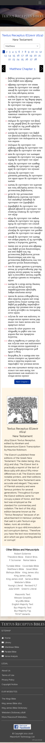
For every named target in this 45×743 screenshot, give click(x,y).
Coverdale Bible (30, 566)
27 (31, 59)
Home (6, 638)
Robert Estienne (22, 553)
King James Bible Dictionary (14, 708)
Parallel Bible (9, 652)
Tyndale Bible (13, 566)
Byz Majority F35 (22, 611)
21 (39, 55)
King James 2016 (14, 579)
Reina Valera (29, 560)
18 (26, 55)
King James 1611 (30, 572)
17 (22, 55)
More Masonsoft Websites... (14, 717)
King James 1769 (22, 575)
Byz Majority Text (22, 607)
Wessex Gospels (22, 597)
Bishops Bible (13, 572)
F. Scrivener (15, 560)
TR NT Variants (22, 614)
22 (9, 59)
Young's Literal (15, 585)
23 (13, 59)
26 (27, 59)
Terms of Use (8, 675)
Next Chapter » (22, 382)
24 (18, 59)
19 (31, 55)
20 (35, 55)
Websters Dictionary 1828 (13, 712)
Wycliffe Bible (22, 601)
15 (14, 55)
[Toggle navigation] (40, 2)
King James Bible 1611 (12, 703)
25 (22, 59)
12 (40, 51)
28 (35, 59)
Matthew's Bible (15, 569)
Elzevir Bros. (31, 557)
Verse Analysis (10, 656)
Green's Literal (28, 589)
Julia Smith (14, 589)
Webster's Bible (22, 582)
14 (10, 55)
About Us (6, 670)
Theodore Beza (15, 557)
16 (18, 55)
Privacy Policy (8, 680)
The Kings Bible (9, 699)
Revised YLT (31, 585)
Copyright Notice (10, 684)
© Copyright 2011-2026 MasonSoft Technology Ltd (22, 735)
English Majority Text (22, 604)
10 (32, 51)
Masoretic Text (22, 594)
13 (5, 55)
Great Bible (32, 569)
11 (36, 51)
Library (6, 642)
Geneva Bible (32, 579)
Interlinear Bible (10, 647)
